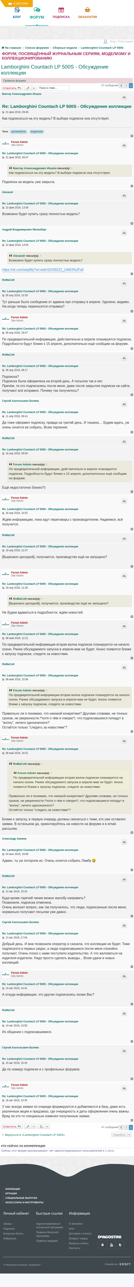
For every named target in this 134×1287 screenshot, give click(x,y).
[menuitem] (118, 42)
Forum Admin (19, 142)
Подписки (9, 1228)
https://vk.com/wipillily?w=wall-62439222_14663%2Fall (42, 269)
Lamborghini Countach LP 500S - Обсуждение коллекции (54, 70)
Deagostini (87, 17)
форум (37, 20)
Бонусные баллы (13, 1233)
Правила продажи (46, 1240)
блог (17, 17)
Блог (72, 1228)
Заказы (7, 1223)
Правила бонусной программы (47, 1234)
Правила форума (14, 80)
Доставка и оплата (80, 1233)
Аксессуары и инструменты (24, 1202)
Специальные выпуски (21, 1198)
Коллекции (12, 1189)
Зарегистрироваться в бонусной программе (49, 1225)
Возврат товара (78, 1238)
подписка (61, 17)
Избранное (9, 1238)
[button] (121, 85)
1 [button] (126, 86)
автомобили (18, 131)
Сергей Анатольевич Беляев (20, 400)
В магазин (21, 3)
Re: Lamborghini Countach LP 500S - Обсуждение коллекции (66, 106)
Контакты (74, 1248)
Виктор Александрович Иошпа (21, 93)
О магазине (76, 1223)
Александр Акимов (14, 838)
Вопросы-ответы (79, 1243)
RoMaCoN (8, 280)
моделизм (37, 131)
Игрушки (11, 1193)
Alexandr (7, 192)
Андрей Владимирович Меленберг (24, 229)
